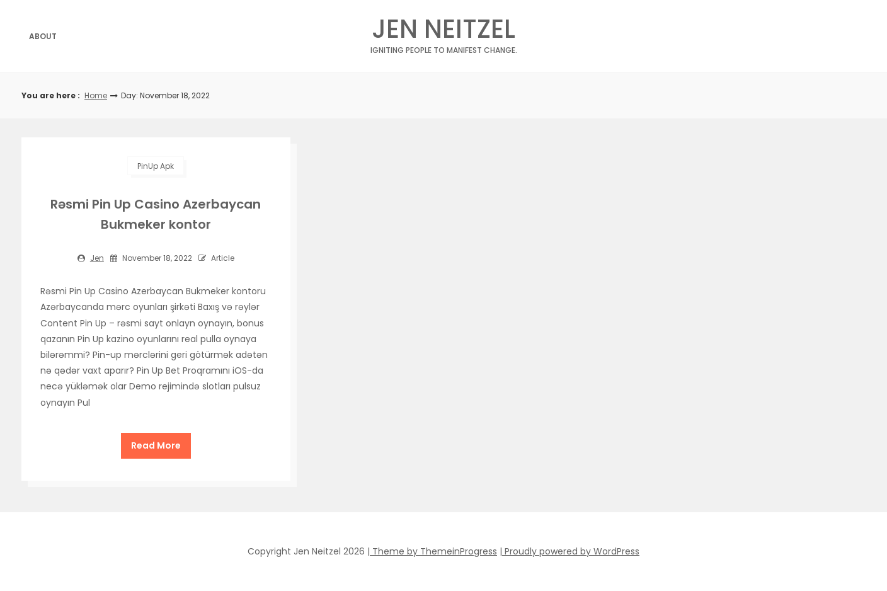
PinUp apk (155, 166)
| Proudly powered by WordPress (569, 551)
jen (97, 258)
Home (95, 95)
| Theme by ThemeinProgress (432, 551)
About (43, 36)
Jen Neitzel (443, 32)
